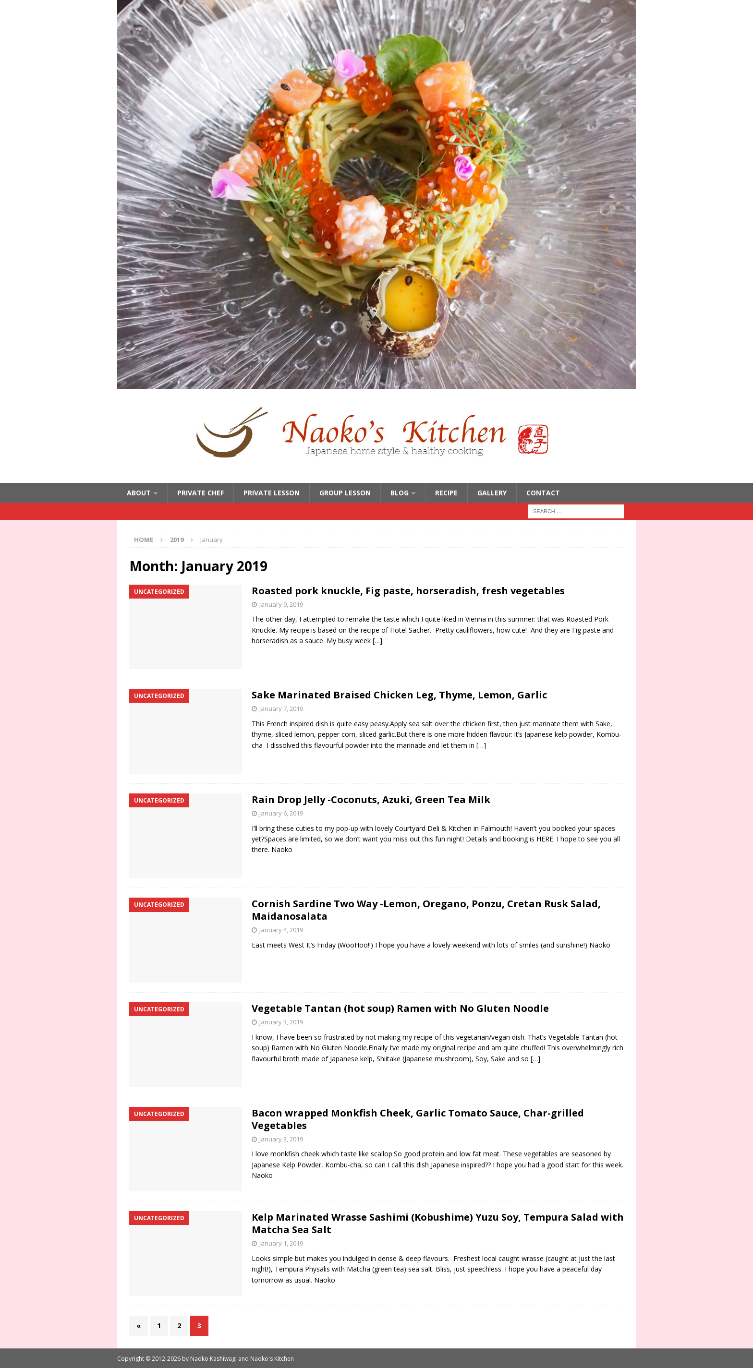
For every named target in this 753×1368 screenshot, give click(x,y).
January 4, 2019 (281, 929)
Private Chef (200, 492)
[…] (377, 640)
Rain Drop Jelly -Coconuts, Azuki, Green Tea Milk (371, 799)
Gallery (492, 492)
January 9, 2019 (281, 604)
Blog (399, 492)
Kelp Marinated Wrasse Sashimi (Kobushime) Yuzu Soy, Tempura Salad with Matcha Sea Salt (438, 1223)
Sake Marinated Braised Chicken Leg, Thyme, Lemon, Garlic (399, 694)
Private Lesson (271, 492)
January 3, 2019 (281, 1022)
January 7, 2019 (281, 708)
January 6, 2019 (281, 813)
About (139, 492)
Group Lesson (345, 492)
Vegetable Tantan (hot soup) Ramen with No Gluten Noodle (400, 1008)
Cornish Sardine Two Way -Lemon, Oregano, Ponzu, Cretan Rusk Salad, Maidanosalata (426, 910)
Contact (543, 492)
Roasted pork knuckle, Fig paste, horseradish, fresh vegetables (408, 590)
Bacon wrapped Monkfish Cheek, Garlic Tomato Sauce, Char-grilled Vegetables (418, 1119)
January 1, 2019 (281, 1243)
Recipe (446, 492)
